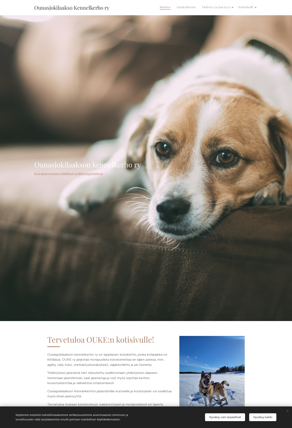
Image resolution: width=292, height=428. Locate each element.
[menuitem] (235, 7)
